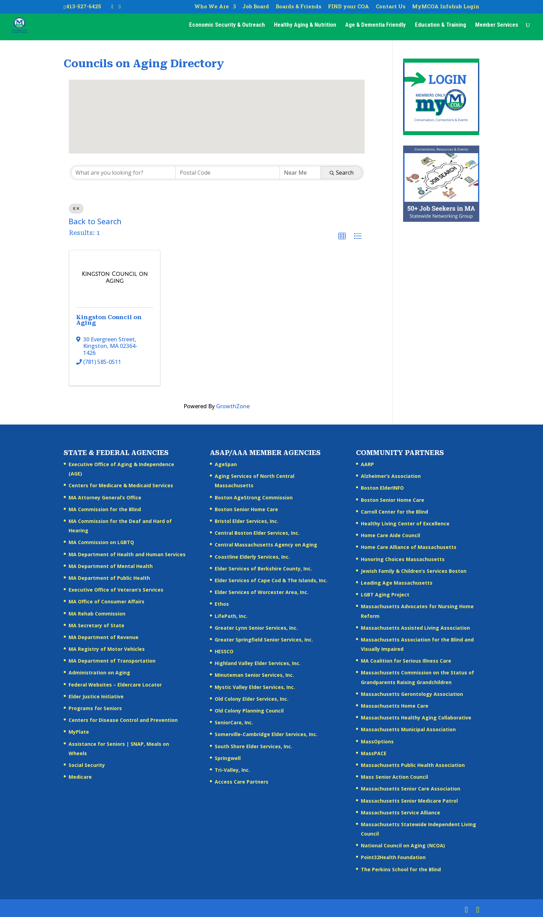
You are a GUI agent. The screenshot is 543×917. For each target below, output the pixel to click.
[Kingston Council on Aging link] (114, 277)
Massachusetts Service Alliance (400, 812)
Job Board (255, 7)
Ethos (222, 604)
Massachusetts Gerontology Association (412, 694)
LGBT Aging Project (385, 594)
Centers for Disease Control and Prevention (123, 720)
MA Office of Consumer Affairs (106, 601)
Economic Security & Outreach (227, 26)
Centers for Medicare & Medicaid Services (121, 485)
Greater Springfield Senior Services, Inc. (264, 639)
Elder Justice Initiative (96, 696)
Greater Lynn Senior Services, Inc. (256, 628)
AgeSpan (226, 464)
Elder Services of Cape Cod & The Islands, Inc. (271, 580)
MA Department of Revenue (104, 637)
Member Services (496, 26)
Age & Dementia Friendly (375, 26)
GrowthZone (233, 406)
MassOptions (377, 741)
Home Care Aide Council (390, 535)
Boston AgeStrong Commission (254, 497)
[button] (216, 110)
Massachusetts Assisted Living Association (415, 628)
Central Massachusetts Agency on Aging (266, 544)
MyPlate (79, 731)
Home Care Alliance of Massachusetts (408, 547)
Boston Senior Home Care (246, 509)
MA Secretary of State (96, 625)
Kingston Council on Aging (109, 320)
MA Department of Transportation (112, 660)
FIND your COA (348, 7)
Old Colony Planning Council (249, 710)
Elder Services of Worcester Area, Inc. (262, 592)
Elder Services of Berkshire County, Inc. (263, 568)
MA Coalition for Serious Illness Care (406, 660)
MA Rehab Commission (97, 613)
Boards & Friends (298, 7)
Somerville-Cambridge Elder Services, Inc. (266, 734)
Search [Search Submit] (342, 172)
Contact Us (391, 7)
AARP (367, 464)
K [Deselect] (76, 208)
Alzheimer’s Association (391, 476)
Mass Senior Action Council (394, 777)
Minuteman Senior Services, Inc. (254, 675)
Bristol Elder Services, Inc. (246, 521)
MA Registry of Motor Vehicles (107, 649)
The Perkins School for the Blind (401, 869)
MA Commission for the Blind (105, 509)
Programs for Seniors (95, 708)
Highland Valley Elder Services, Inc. (258, 663)
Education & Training (440, 26)
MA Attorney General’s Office (105, 497)
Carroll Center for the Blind (394, 511)
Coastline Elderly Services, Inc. (252, 556)
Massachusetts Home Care (394, 705)
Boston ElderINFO (382, 487)
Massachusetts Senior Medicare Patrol (409, 800)
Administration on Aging (99, 672)
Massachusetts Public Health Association (413, 765)
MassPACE (373, 753)
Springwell (228, 758)
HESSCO (224, 651)
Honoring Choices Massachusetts (403, 559)
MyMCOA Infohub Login (445, 7)
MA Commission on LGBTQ (101, 542)
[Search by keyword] (123, 172)
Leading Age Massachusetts (397, 582)
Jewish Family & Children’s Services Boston (413, 571)
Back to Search (95, 221)
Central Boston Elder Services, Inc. (257, 533)
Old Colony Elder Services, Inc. (251, 699)
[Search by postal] (227, 172)
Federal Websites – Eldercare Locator (115, 684)
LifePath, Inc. (231, 616)
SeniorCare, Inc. (234, 722)
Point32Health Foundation (393, 857)
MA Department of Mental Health (111, 566)
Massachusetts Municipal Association (408, 729)
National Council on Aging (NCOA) (403, 845)
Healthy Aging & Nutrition (305, 26)
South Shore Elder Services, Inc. (253, 746)
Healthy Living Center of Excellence (405, 523)
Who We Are (211, 7)
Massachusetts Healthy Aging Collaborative (416, 717)
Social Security (87, 765)
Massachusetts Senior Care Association (410, 788)
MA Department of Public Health (109, 578)
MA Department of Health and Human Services (127, 554)
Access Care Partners (241, 781)
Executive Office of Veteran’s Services (116, 589)
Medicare (80, 777)
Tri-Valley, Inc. (232, 770)
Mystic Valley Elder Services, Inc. (255, 687)
